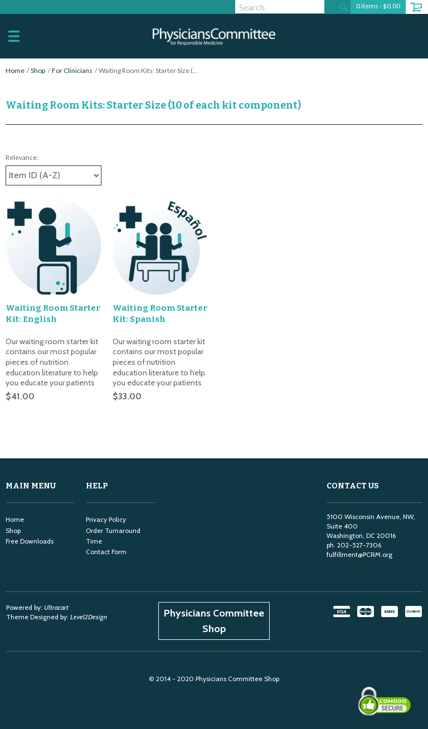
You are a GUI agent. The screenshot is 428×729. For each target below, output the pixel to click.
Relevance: (22, 157)
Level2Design (88, 617)
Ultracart (56, 607)
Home (15, 70)
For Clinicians (72, 70)
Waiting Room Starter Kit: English (53, 313)
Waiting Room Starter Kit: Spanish (160, 313)
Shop (38, 70)
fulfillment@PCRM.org (359, 554)
